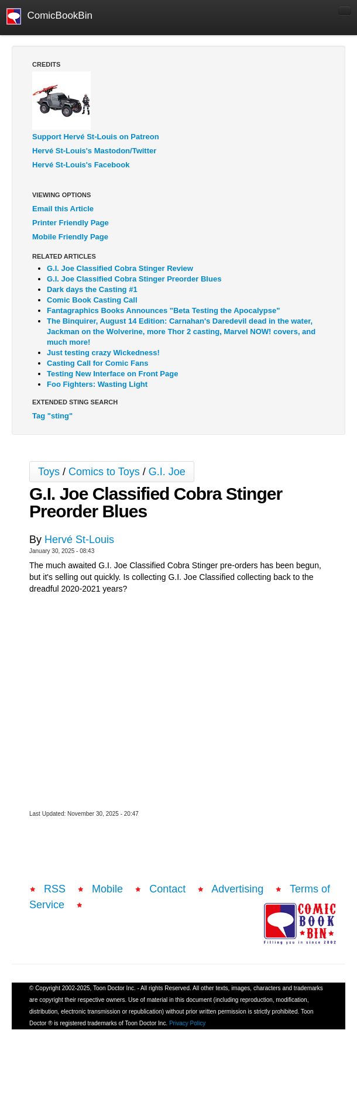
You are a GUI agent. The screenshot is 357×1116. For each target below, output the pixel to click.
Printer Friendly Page (70, 222)
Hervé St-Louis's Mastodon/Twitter (94, 150)
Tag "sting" (52, 415)
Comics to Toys (104, 472)
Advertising (237, 889)
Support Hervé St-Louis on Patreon (95, 136)
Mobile (107, 889)
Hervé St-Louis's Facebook (80, 164)
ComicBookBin (49, 16)
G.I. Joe (167, 472)
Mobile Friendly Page (70, 236)
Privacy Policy (187, 1023)
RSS (55, 889)
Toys (49, 472)
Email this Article (63, 208)
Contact (167, 889)
